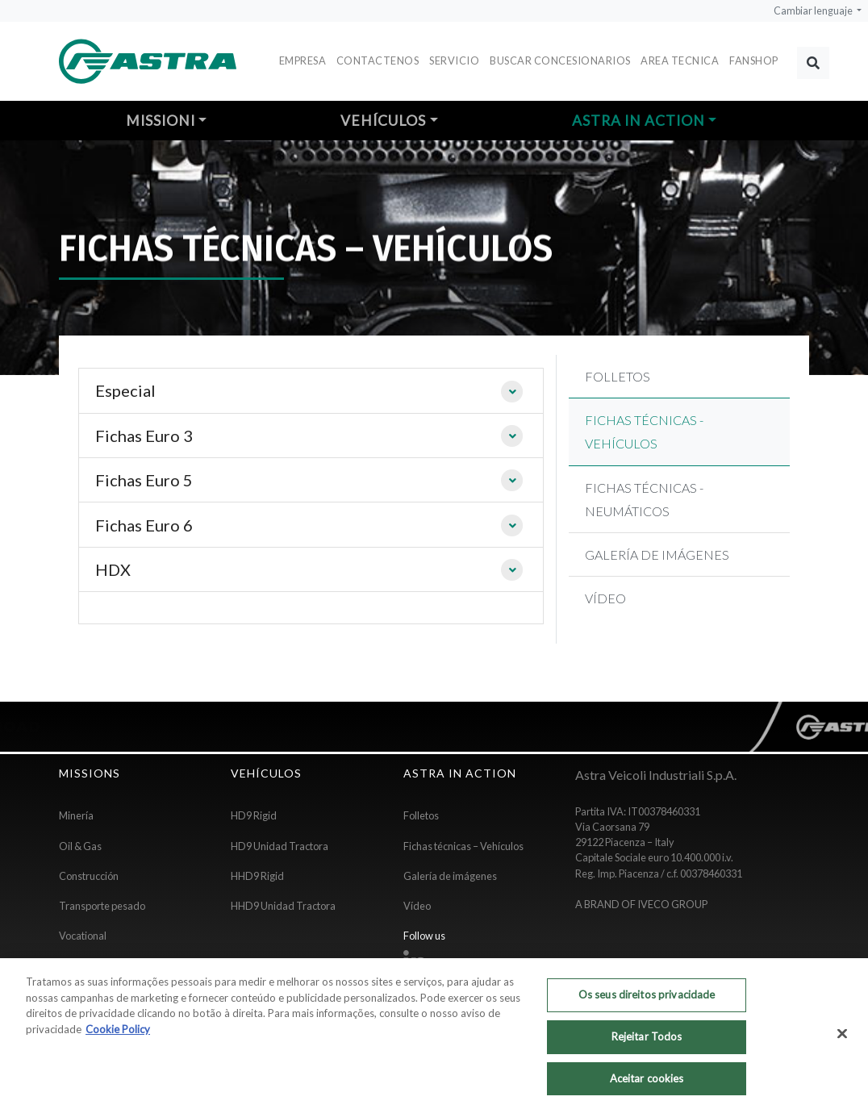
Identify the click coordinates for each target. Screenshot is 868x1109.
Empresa (303, 60)
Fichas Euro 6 (144, 525)
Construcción (89, 875)
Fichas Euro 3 (144, 435)
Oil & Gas (80, 846)
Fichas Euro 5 (144, 480)
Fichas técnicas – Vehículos (463, 846)
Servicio (454, 60)
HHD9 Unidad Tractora (283, 905)
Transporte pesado (102, 905)
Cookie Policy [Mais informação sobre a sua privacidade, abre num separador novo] (118, 1034)
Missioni (160, 120)
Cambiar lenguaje (814, 11)
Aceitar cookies (647, 1084)
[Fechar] (842, 1039)
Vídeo (417, 905)
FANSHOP (753, 60)
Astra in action (638, 120)
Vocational (82, 935)
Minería (76, 815)
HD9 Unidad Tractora (279, 846)
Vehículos (383, 120)
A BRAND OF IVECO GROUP (641, 904)
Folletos (421, 815)
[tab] (311, 391)
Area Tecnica (680, 60)
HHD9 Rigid (257, 875)
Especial (125, 390)
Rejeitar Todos (646, 1042)
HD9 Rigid (254, 815)
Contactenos (377, 60)
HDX (113, 569)
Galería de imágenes (450, 875)
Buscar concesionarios (560, 60)
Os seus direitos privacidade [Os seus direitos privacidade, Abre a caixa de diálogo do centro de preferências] (647, 1000)
